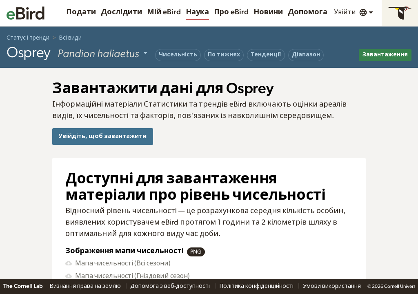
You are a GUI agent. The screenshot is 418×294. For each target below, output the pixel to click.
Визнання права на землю (85, 286)
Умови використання (332, 286)
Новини (268, 12)
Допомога (307, 12)
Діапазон (306, 55)
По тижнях (224, 55)
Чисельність (178, 55)
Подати (81, 12)
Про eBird (231, 12)
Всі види (70, 38)
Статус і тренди (28, 38)
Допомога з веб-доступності (170, 286)
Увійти (345, 12)
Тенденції (266, 55)
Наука (197, 12)
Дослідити (121, 12)
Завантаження (385, 55)
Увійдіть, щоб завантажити (102, 136)
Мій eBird (164, 12)
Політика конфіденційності (257, 286)
